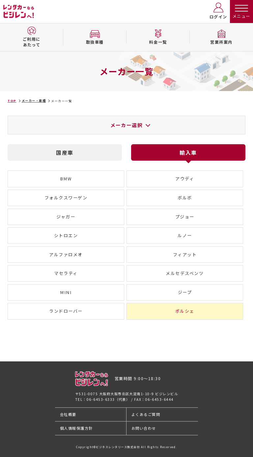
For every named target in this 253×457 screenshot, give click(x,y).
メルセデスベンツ (185, 273)
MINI (65, 292)
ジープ (185, 292)
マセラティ (66, 273)
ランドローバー (65, 311)
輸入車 (188, 152)
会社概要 (68, 414)
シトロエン (66, 235)
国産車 (64, 152)
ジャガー (65, 217)
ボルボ (185, 197)
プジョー (184, 217)
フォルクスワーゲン (65, 197)
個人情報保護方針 (76, 428)
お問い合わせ (143, 428)
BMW (66, 178)
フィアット (185, 254)
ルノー (185, 235)
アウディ (184, 178)
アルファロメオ (65, 254)
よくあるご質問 (145, 414)
